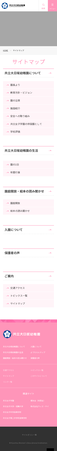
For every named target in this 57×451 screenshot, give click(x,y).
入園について (14, 229)
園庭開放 (15, 203)
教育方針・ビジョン (21, 92)
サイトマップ (17, 303)
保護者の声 (12, 253)
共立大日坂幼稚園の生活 (21, 150)
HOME (5, 50)
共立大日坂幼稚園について (23, 73)
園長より (15, 85)
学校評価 (15, 131)
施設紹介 (15, 108)
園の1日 (14, 164)
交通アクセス (17, 288)
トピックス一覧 (18, 295)
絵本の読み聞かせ (20, 211)
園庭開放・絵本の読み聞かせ (24, 191)
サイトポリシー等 (29, 434)
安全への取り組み (20, 116)
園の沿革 (15, 100)
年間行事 (15, 172)
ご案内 (9, 276)
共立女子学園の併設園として (26, 124)
